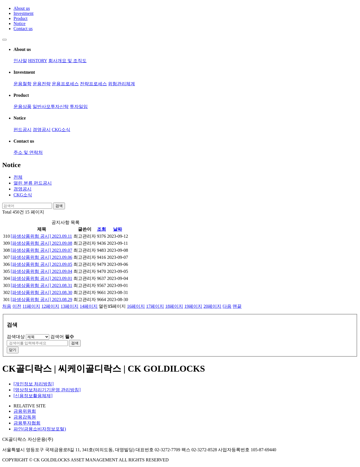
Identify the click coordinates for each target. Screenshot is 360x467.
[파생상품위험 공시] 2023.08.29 (41, 299)
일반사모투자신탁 (51, 106)
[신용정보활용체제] (33, 395)
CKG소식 (61, 129)
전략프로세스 (93, 83)
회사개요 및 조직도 (67, 60)
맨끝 (237, 306)
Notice (20, 23)
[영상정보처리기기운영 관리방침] (47, 389)
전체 (18, 177)
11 (31, 306)
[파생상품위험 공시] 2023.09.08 (41, 243)
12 (50, 306)
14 (89, 306)
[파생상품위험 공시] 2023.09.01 (41, 278)
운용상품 (23, 106)
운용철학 (23, 83)
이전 (16, 306)
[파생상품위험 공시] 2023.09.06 (41, 257)
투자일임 (79, 106)
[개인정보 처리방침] (34, 383)
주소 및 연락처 (28, 152)
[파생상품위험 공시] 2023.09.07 (41, 250)
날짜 (117, 229)
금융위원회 (25, 411)
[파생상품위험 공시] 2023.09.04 (41, 271)
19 (193, 306)
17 (155, 306)
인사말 (20, 60)
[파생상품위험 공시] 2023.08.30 (41, 292)
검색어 (62, 336)
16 (136, 306)
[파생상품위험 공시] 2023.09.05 (41, 264)
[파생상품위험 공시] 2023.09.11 (41, 236)
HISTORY (37, 60)
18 (174, 306)
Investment (23, 13)
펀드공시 (23, 129)
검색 (59, 206)
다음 (226, 306)
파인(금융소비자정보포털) (40, 428)
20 (212, 306)
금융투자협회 (27, 423)
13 (69, 306)
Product (21, 18)
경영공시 (42, 129)
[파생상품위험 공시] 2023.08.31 (41, 285)
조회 (101, 229)
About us (22, 8)
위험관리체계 (121, 83)
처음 (6, 306)
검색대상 (16, 336)
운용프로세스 (65, 83)
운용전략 (42, 83)
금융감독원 (25, 417)
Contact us (23, 28)
